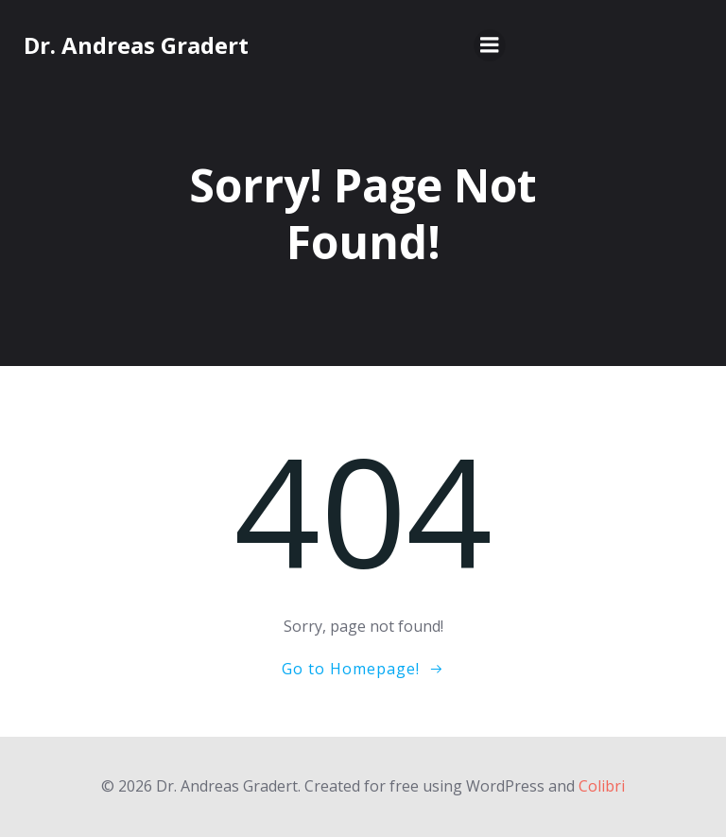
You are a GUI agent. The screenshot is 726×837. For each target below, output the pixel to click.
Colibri (602, 786)
